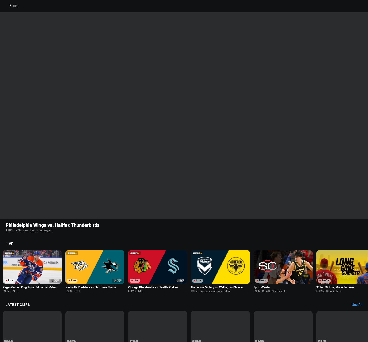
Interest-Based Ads (206, 320)
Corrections (123, 324)
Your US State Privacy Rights (124, 320)
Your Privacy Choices (279, 320)
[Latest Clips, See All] (359, 236)
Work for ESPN (101, 324)
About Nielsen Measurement (242, 320)
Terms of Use (69, 320)
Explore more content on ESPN (184, 303)
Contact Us (305, 320)
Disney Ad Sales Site (74, 324)
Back (11, 6)
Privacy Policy (91, 320)
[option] (32, 264)
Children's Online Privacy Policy (169, 320)
